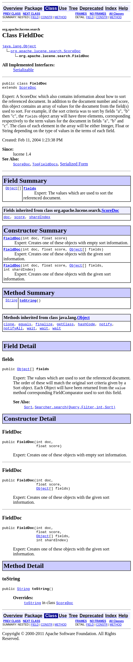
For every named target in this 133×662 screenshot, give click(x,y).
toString (27, 308)
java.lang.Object (19, 46)
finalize (43, 332)
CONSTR (46, 17)
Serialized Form (74, 166)
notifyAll (13, 337)
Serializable (23, 70)
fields (29, 191)
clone (9, 332)
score (19, 220)
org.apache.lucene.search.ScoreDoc (46, 51)
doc (7, 220)
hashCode (86, 332)
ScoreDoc (27, 89)
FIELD (35, 17)
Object (11, 191)
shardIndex (39, 220)
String (11, 308)
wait (31, 337)
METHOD (60, 17)
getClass (65, 332)
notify (105, 332)
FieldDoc (12, 242)
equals (25, 332)
